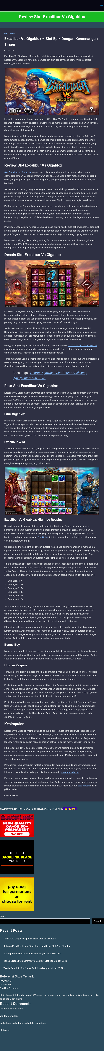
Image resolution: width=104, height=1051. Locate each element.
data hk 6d (5, 984)
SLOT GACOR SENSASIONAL (82, 345)
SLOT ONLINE (9, 34)
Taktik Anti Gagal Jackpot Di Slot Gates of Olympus (30, 938)
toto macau (84, 785)
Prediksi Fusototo (9, 988)
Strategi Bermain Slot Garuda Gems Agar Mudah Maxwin (32, 953)
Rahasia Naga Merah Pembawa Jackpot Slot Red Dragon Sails (35, 960)
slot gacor (5, 1030)
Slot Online (43, 537)
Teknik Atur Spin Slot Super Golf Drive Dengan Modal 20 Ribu (34, 968)
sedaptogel (5, 1023)
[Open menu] (101, 5)
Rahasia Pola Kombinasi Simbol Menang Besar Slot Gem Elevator (37, 946)
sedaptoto (29, 1023)
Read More (11, 795)
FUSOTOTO (6, 980)
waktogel (4, 1016)
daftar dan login (23, 995)
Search (3, 916)
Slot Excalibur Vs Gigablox (17, 172)
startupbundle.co (70, 772)
